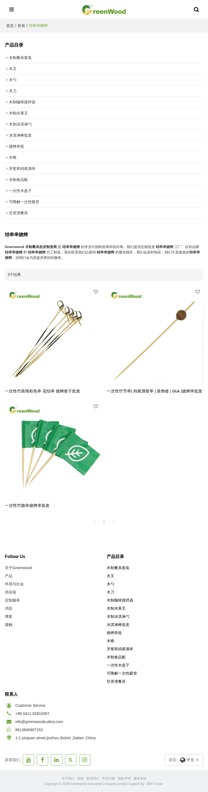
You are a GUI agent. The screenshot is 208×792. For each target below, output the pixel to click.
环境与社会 (14, 584)
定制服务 (12, 600)
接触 (8, 624)
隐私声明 (124, 778)
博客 (8, 616)
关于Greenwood (18, 568)
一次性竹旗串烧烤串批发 (27, 505)
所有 (21, 26)
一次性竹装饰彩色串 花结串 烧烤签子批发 (42, 391)
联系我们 (92, 778)
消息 (8, 608)
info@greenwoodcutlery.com (39, 722)
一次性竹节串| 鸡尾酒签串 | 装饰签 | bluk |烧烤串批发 (154, 391)
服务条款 (140, 778)
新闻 (80, 778)
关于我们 (67, 778)
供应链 (10, 592)
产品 (8, 576)
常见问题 (108, 778)
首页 (10, 26)
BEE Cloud (155, 784)
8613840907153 (29, 730)
